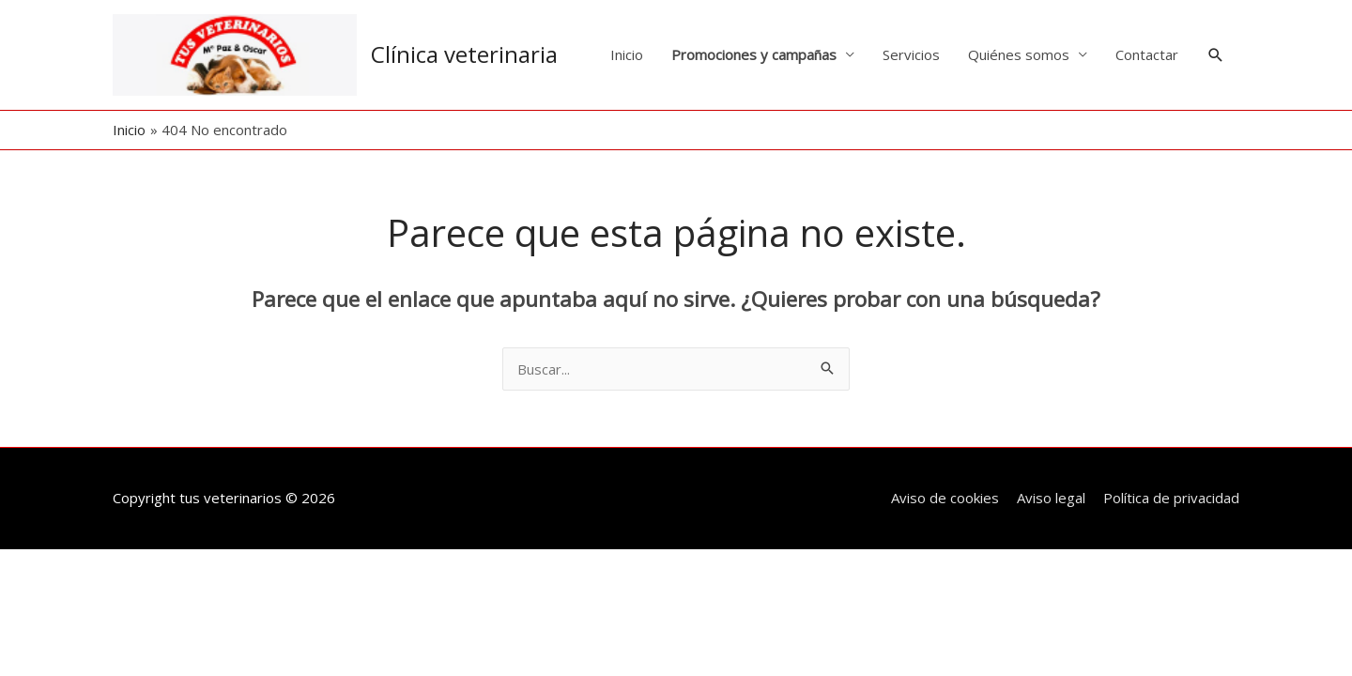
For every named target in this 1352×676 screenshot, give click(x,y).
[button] (1215, 55)
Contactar (1146, 54)
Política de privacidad (1171, 497)
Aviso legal (1051, 497)
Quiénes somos (1018, 54)
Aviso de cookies (945, 497)
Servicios (911, 54)
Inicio (626, 54)
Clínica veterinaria (464, 53)
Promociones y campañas (754, 54)
